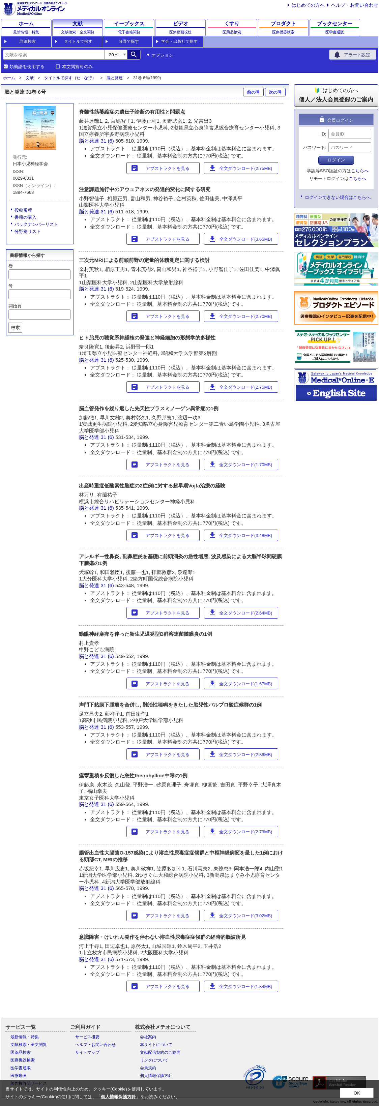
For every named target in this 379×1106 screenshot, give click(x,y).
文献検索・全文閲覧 (28, 1044)
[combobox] (53, 55)
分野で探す (129, 41)
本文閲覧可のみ (77, 66)
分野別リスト (27, 231)
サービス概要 (87, 1037)
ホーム (9, 78)
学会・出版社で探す (179, 41)
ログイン (336, 159)
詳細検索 (28, 41)
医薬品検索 (20, 1052)
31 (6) (108, 141)
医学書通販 (20, 1068)
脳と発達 (115, 78)
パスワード (314, 147)
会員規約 (148, 1068)
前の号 (253, 92)
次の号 (275, 92)
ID (323, 134)
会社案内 (148, 1037)
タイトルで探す (78, 41)
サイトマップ (87, 1052)
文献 (30, 78)
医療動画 (18, 1075)
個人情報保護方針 (156, 1075)
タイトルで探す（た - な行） (70, 78)
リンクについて (154, 1060)
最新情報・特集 (24, 1037)
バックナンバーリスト (36, 224)
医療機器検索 (22, 1060)
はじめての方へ (308, 5)
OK (357, 1093)
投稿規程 (23, 210)
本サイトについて (156, 1044)
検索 (15, 327)
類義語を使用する (27, 66)
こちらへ (360, 170)
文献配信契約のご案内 (160, 1052)
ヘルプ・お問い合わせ (354, 5)
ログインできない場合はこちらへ (338, 197)
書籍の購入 (25, 217)
